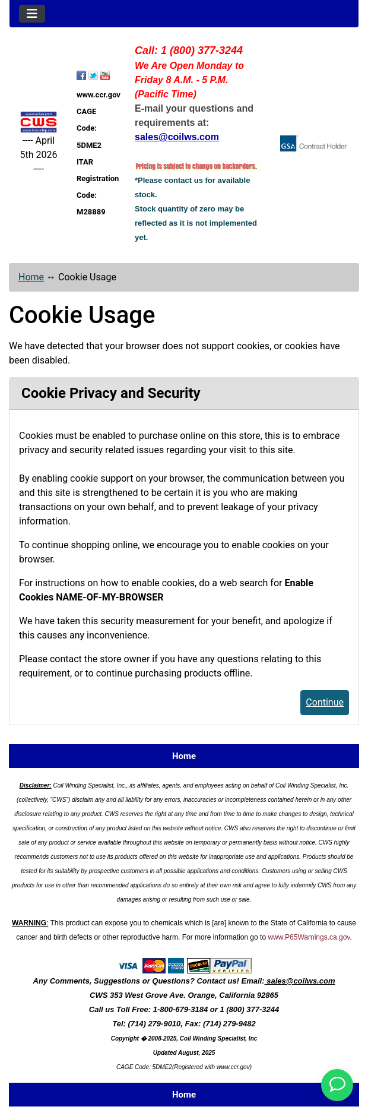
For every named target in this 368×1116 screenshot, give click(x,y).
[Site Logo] (38, 122)
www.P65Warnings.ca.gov (309, 937)
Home (31, 277)
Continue (325, 702)
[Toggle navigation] (32, 14)
